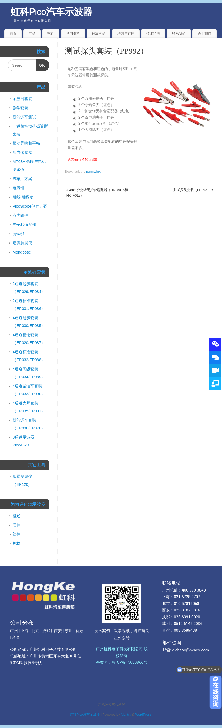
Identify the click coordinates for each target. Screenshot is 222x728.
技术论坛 (153, 33)
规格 (16, 543)
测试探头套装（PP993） (193, 190)
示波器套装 (22, 98)
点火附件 (20, 215)
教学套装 (20, 107)
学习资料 (73, 33)
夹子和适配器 (24, 224)
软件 (50, 33)
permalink (93, 171)
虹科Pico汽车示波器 (51, 11)
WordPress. (143, 714)
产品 (32, 33)
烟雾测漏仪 (22, 243)
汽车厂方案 (22, 178)
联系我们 (179, 33)
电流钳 (18, 188)
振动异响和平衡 (26, 143)
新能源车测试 (24, 117)
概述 (16, 516)
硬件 (16, 525)
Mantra (126, 714)
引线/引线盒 (23, 197)
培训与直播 (125, 33)
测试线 (18, 233)
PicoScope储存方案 (30, 206)
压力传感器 (22, 152)
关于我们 (204, 33)
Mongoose (22, 252)
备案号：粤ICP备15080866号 (121, 662)
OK (40, 63)
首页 (13, 33)
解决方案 (98, 33)
